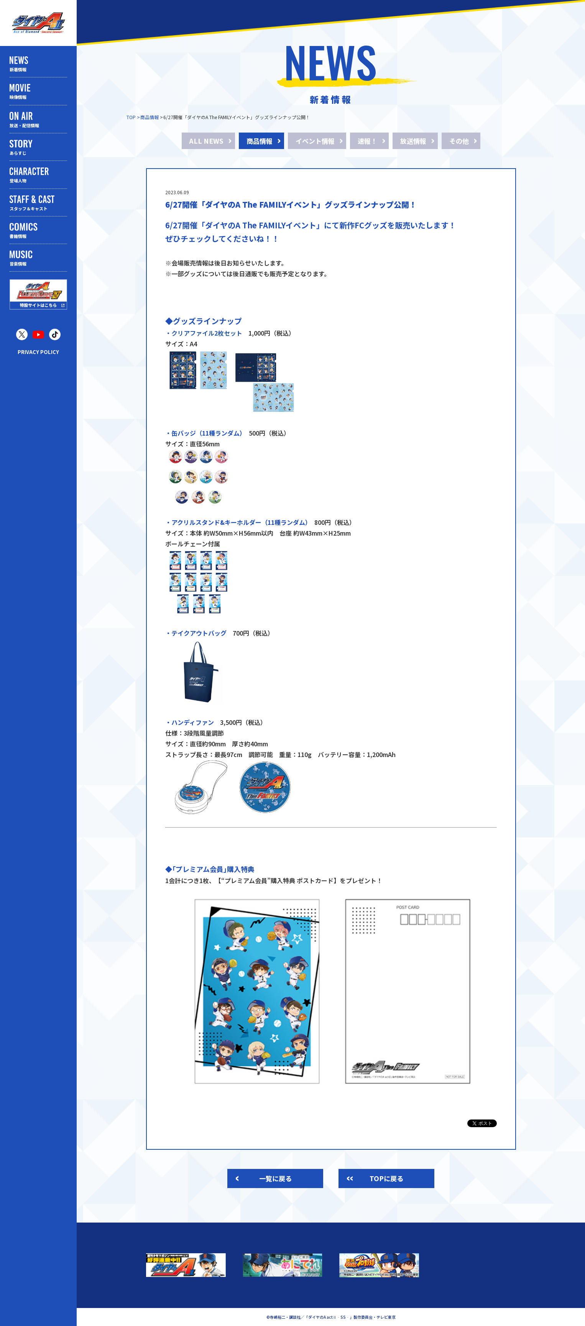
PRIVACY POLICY (38, 352)
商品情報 (149, 117)
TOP (131, 117)
